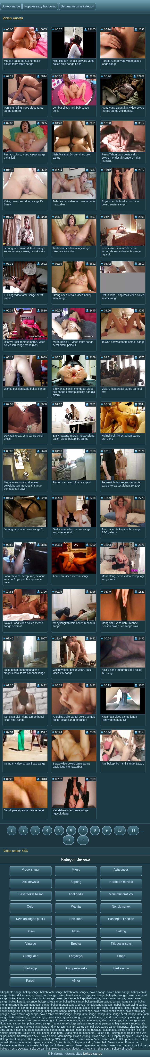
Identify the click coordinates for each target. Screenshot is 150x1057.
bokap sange (31, 992)
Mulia (75, 931)
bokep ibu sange (19, 998)
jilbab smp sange (10, 1023)
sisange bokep (138, 1026)
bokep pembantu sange (14, 1007)
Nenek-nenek (121, 906)
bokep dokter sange (21, 995)
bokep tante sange (84, 1014)
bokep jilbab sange (88, 998)
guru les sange (72, 1017)
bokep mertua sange (63, 1004)
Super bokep (7, 1036)
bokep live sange (73, 1001)
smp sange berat (54, 1029)
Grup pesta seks (75, 968)
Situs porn (103, 1048)
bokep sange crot (89, 1007)
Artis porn (21, 1039)
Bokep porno (48, 1036)
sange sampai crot (88, 1026)
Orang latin (30, 956)
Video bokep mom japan (116, 1045)
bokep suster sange (80, 1011)
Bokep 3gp (109, 1029)
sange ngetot (24, 1026)
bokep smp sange (56, 1011)
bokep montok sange (90, 1004)
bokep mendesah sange (34, 1004)
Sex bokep (47, 1039)
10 (119, 830)
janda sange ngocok (45, 1020)
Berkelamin (121, 968)
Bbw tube (75, 919)
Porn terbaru (133, 1042)
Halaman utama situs (66, 1053)
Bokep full (15, 1032)
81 (69, 840)
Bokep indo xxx (60, 1048)
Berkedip (30, 968)
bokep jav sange (66, 998)
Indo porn (57, 1032)
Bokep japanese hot (87, 1045)
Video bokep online (106, 1039)
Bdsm (31, 931)
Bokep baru (103, 1032)
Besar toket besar (30, 894)
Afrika (76, 980)
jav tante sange (90, 1020)
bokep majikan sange (98, 1001)
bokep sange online (135, 1007)
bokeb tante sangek (76, 992)
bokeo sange (97, 992)
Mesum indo (116, 1042)
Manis (76, 869)
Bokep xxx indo (128, 1039)
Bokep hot (29, 1032)
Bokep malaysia (136, 1032)
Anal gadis (76, 894)
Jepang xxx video (43, 1042)
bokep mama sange (124, 1001)
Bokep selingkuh (122, 1048)
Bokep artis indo (82, 1042)
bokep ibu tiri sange (42, 998)
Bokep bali (100, 1042)
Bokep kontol (48, 1045)
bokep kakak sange (113, 998)
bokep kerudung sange (23, 1001)
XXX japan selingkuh (120, 1036)
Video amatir (30, 869)
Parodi (30, 980)
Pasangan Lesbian (121, 919)
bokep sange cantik (66, 1007)
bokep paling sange (134, 1004)
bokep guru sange (45, 995)
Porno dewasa (92, 1029)
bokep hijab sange (93, 995)
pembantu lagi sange (115, 1023)
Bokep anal (119, 1032)
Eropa (121, 956)
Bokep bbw (6, 1039)
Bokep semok (65, 1045)
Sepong (76, 882)
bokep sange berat (41, 1007)
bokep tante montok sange (56, 1014)
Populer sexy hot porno (40, 6)
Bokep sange (11, 6)
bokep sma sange (33, 1011)
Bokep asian (85, 1039)
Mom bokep (64, 1036)
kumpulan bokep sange (36, 1023)
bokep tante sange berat (112, 1014)
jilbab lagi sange (111, 1020)
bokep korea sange (50, 1001)
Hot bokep (43, 1032)
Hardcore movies (121, 882)
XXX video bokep (65, 1039)
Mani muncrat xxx (121, 894)
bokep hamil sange (69, 995)
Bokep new (141, 1036)
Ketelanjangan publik (30, 919)
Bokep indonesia (28, 1045)
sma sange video (10, 1029)
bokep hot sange (116, 995)
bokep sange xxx (10, 1011)
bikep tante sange (11, 992)
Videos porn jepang (83, 1048)
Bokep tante (63, 1042)
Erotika (76, 943)
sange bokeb (137, 1023)
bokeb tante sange (51, 992)
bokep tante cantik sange (109, 1011)
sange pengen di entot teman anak (54, 1026)
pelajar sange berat (89, 1023)
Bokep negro (74, 1029)
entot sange (55, 1017)
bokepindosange (19, 1017)
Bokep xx (33, 1039)
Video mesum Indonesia (80, 1032)
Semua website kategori (77, 6)
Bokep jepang (82, 1036)
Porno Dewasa (19, 1048)
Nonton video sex (28, 1036)
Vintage (30, 943)
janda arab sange (116, 1017)
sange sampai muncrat (114, 1026)
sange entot (7, 1026)
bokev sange (38, 1017)
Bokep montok (127, 1029)
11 (133, 830)
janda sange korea (20, 1020)
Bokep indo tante (20, 1042)
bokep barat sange (118, 992)
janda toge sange (69, 1020)
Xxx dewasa (30, 882)
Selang (121, 931)
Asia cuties (121, 869)
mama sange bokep (64, 1023)
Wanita (76, 906)
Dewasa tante (8, 1045)
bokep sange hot (112, 1007)
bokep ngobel (112, 1004)
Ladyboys (76, 956)
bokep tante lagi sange (24, 1014)
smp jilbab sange (32, 1029)
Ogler (30, 906)
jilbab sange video (134, 1020)
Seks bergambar (40, 1048)
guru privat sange (93, 1017)
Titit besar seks (121, 943)
